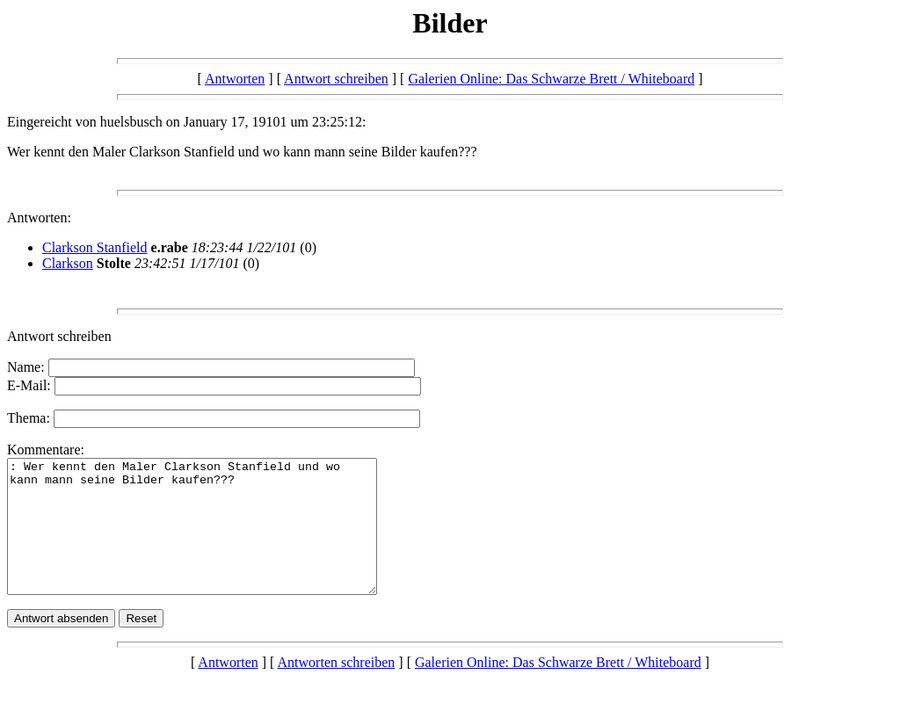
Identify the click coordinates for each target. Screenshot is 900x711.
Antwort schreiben (336, 78)
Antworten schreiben (337, 688)
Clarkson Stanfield (95, 247)
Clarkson (67, 263)
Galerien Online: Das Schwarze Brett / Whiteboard (551, 78)
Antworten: (39, 217)
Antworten (235, 78)
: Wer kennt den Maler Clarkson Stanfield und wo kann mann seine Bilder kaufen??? (214, 539)
